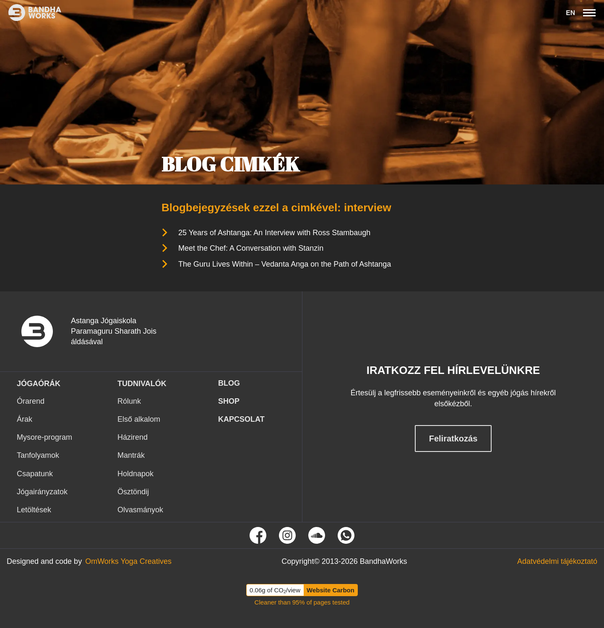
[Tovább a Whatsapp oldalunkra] (346, 535)
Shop (229, 401)
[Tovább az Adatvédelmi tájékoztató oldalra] (557, 561)
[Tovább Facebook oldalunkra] (258, 535)
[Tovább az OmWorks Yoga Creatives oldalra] (128, 561)
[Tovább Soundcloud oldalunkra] (317, 535)
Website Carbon (330, 590)
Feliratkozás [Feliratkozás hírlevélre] (453, 438)
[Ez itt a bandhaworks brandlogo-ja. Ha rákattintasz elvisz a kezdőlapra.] (30, 12)
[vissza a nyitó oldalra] (44, 331)
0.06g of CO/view (275, 590)
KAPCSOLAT (241, 419)
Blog (229, 383)
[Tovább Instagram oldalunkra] (287, 535)
